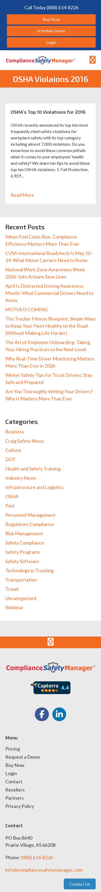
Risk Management (24, 533)
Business (14, 431)
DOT (10, 459)
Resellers (15, 790)
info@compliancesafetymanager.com (43, 870)
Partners (14, 798)
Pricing (12, 749)
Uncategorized (20, 598)
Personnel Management (30, 515)
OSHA (11, 496)
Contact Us (79, 883)
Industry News (20, 478)
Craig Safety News (24, 441)
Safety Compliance (24, 543)
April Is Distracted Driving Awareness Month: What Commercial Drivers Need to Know (49, 293)
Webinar (14, 607)
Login (11, 773)
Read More (25, 195)
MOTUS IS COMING (26, 309)
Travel (12, 589)
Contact (13, 781)
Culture (13, 450)
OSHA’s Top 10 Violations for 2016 (48, 112)
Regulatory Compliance (29, 524)
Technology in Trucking (29, 570)
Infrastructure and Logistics (34, 487)
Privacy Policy (19, 806)
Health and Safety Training (33, 469)
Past (10, 506)
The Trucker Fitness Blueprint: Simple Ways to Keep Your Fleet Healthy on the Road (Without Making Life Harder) (50, 326)
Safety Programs (22, 552)
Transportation (21, 580)
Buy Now (14, 765)
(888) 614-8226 (37, 857)
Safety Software (22, 561)
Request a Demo (22, 757)
